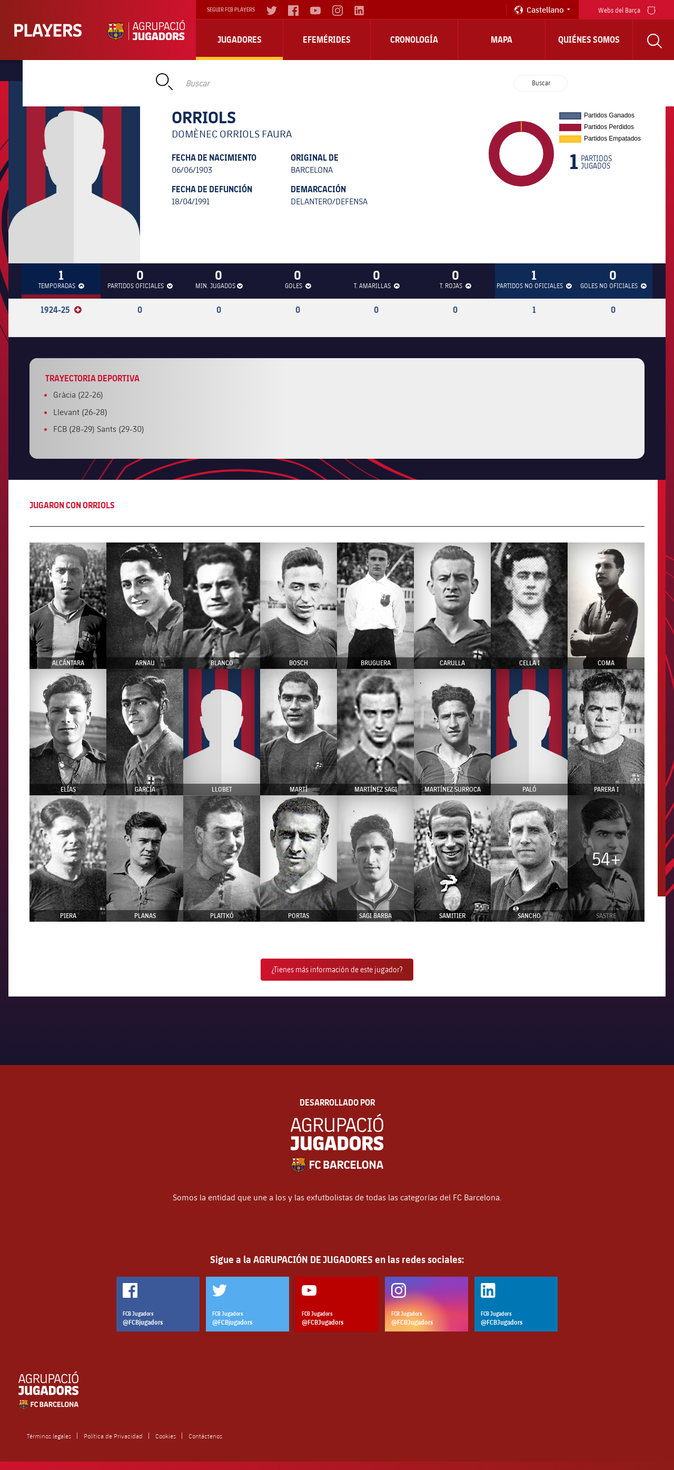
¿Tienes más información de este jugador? (337, 969)
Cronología (414, 39)
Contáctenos (205, 1435)
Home (107, 70)
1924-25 (61, 309)
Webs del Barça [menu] (627, 9)
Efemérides (327, 39)
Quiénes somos (589, 39)
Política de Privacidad (113, 1435)
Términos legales (49, 1435)
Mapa (501, 39)
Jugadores (239, 39)
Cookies (165, 1435)
